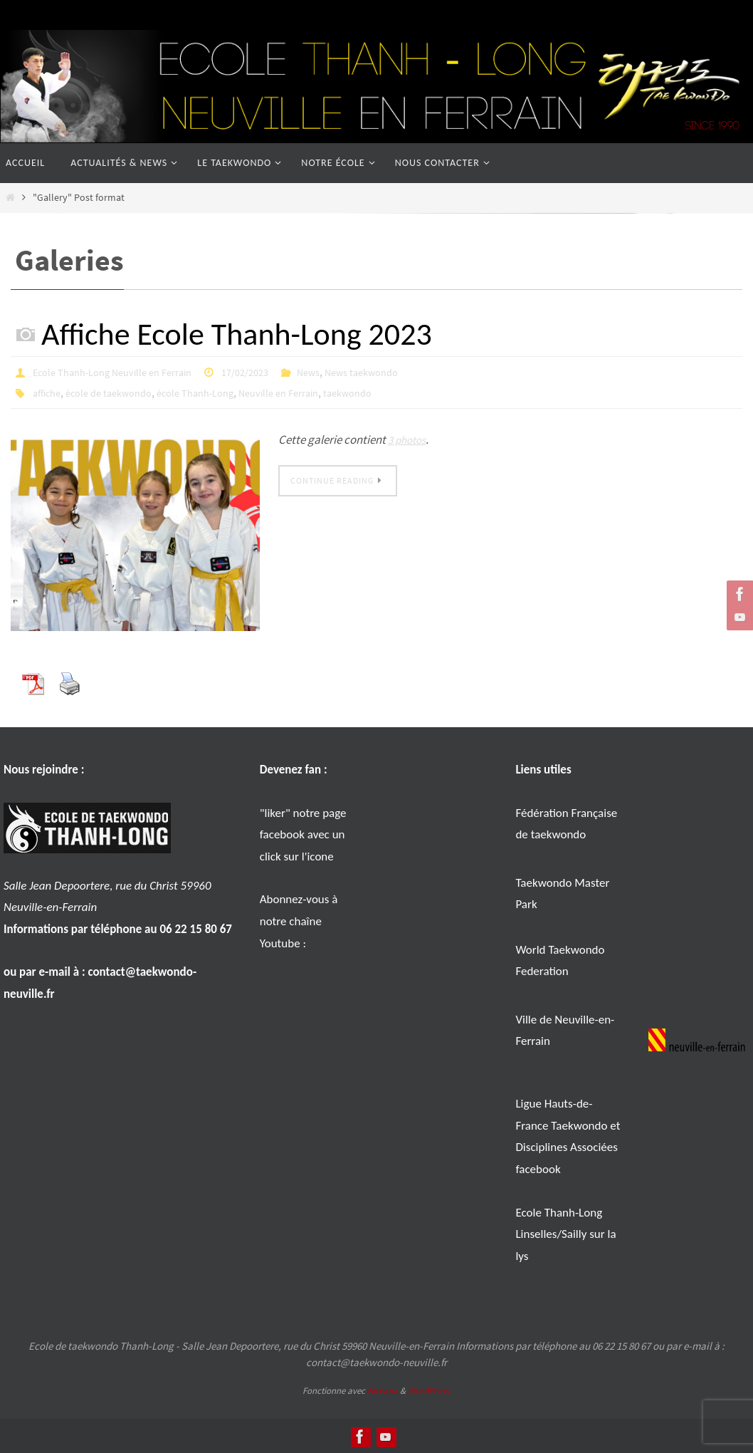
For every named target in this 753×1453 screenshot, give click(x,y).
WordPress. (429, 1389)
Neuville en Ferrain (308, 392)
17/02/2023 (268, 372)
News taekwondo (395, 372)
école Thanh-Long (215, 392)
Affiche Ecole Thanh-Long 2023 (236, 334)
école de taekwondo (118, 392)
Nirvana (382, 1389)
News (336, 372)
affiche (49, 392)
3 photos (409, 438)
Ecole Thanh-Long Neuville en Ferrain (122, 372)
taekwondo (385, 392)
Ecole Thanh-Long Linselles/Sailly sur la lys (565, 1233)
